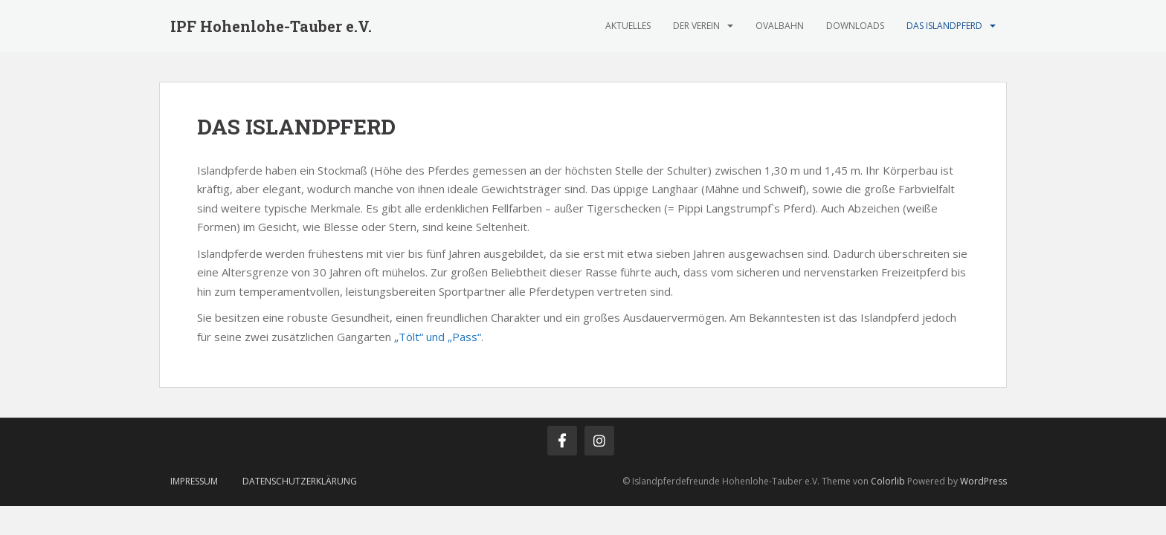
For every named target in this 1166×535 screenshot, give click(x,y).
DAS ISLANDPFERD (944, 25)
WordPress (983, 481)
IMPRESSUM (194, 481)
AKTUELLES (628, 25)
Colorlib (888, 481)
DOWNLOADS (855, 25)
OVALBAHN (780, 25)
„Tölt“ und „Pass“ (436, 336)
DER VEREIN (696, 25)
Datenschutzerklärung (299, 481)
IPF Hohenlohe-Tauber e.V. (271, 26)
